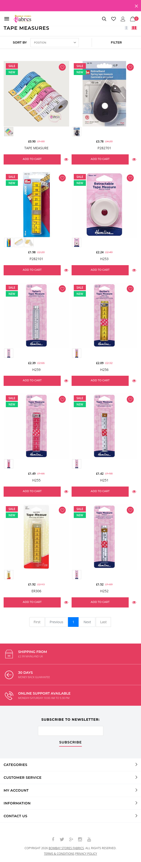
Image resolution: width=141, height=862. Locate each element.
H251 (104, 480)
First (37, 622)
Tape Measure (36, 148)
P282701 (104, 148)
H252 (104, 591)
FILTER (116, 42)
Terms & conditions (59, 854)
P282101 (36, 258)
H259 (36, 369)
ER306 (36, 591)
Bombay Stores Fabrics (66, 848)
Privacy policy (86, 854)
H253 (104, 258)
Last (103, 622)
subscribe (70, 742)
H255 (36, 480)
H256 (104, 369)
